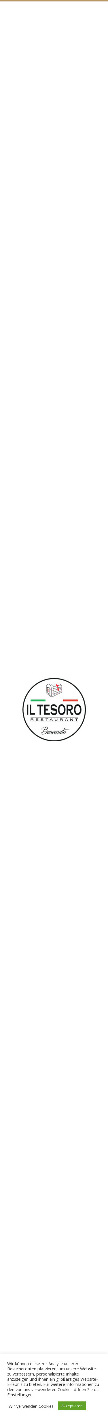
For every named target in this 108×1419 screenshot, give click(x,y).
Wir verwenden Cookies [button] (31, 1406)
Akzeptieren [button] (72, 1405)
